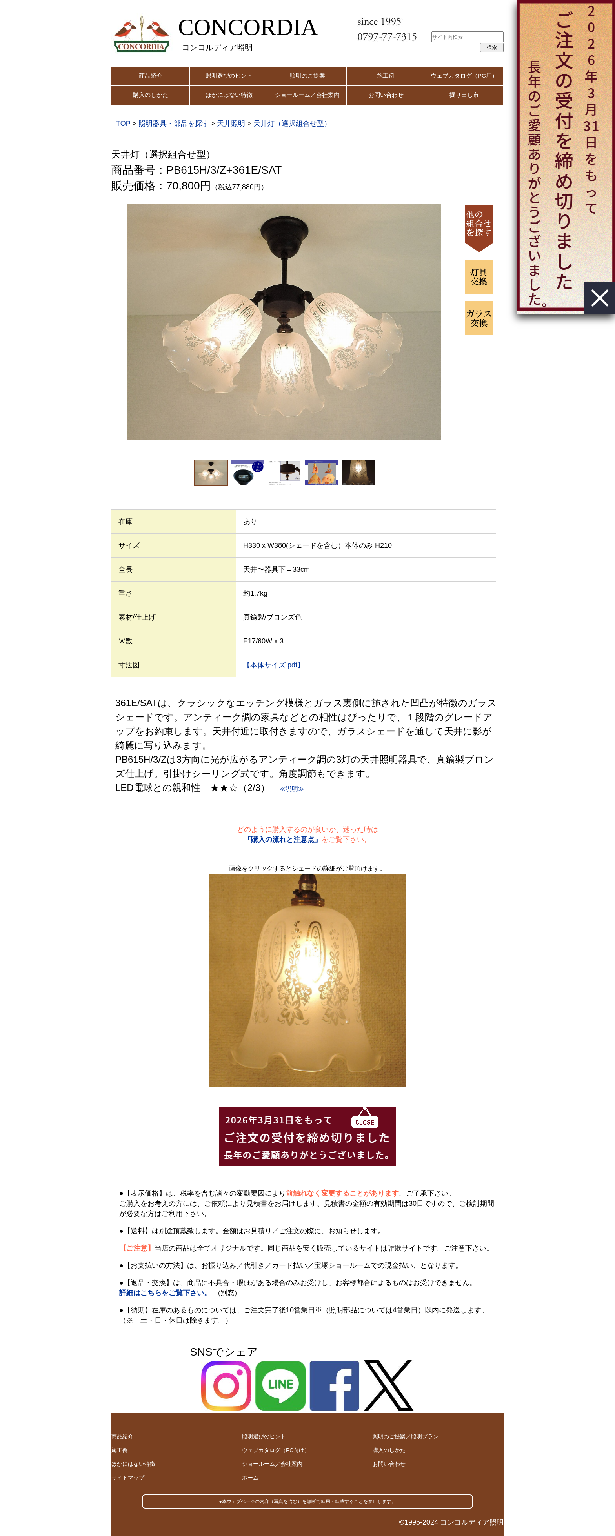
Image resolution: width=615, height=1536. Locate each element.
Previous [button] (115, 322)
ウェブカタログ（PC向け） (276, 1450)
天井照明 (231, 123)
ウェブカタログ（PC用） (464, 75)
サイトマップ (127, 1477)
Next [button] (452, 322)
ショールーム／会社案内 (307, 94)
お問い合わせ (386, 94)
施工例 (386, 75)
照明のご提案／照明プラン (406, 1436)
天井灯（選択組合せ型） (292, 123)
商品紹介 (150, 75)
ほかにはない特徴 (229, 94)
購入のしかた (150, 94)
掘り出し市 (464, 94)
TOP (123, 123)
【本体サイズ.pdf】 (273, 665)
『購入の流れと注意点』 (283, 839)
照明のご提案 (307, 75)
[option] (284, 322)
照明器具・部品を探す (173, 123)
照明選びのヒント (229, 75)
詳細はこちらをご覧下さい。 (165, 1293)
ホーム (250, 1477)
